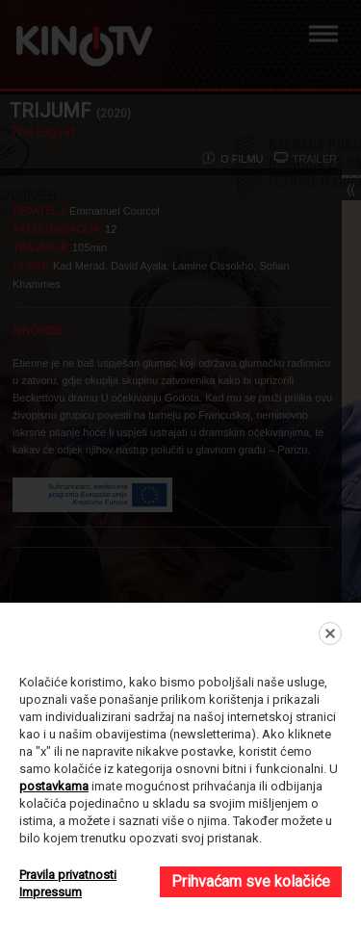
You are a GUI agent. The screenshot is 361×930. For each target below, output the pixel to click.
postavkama (54, 786)
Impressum (50, 892)
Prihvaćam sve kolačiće (250, 881)
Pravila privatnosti (67, 874)
